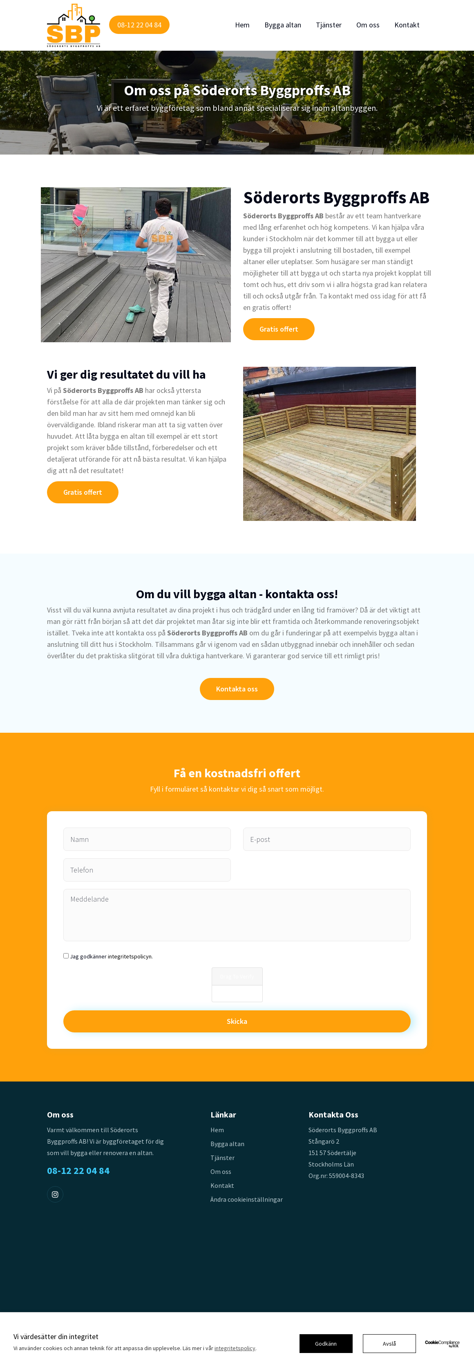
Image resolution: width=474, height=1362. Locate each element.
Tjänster (329, 25)
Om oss (368, 25)
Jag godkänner (111, 956)
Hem (242, 25)
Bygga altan (282, 25)
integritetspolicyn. (130, 956)
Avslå (389, 1343)
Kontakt (407, 25)
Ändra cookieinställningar (246, 1199)
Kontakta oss (237, 688)
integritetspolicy (235, 1348)
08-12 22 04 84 (139, 24)
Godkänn (326, 1343)
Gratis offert (278, 329)
